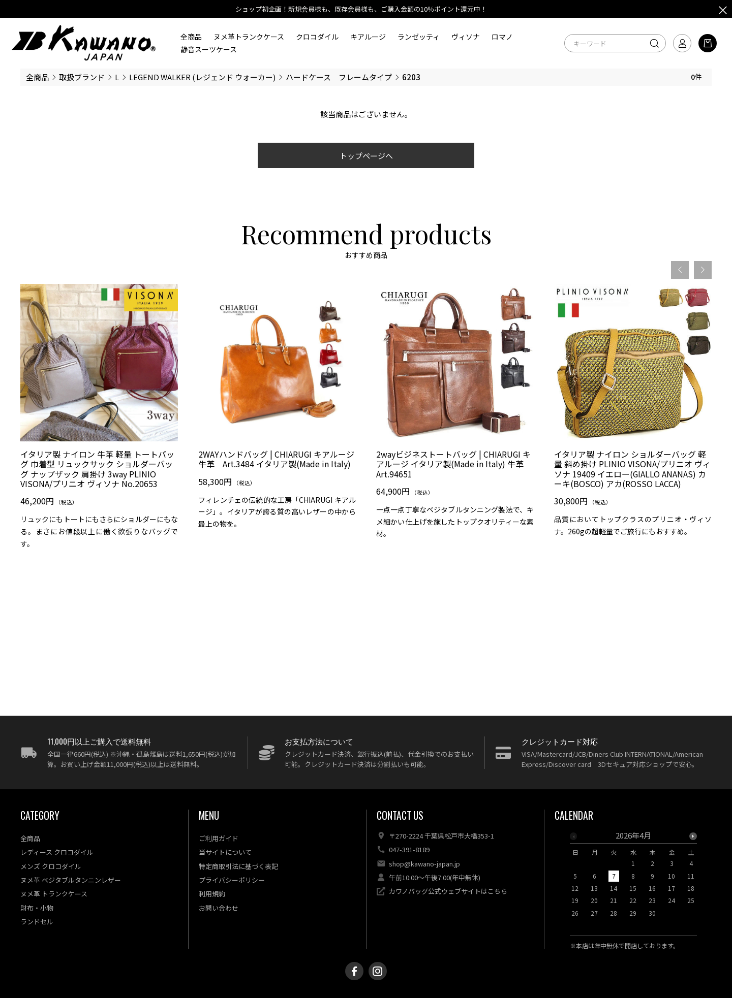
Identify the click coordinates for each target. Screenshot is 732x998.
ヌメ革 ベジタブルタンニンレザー (70, 880)
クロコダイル (317, 36)
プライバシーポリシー (232, 880)
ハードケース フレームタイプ (339, 77)
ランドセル (36, 921)
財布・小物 (36, 908)
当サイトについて (225, 852)
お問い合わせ (218, 908)
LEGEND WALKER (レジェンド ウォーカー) (202, 77)
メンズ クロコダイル (50, 866)
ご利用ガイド (218, 838)
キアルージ (368, 36)
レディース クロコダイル (57, 852)
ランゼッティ (419, 36)
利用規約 (212, 893)
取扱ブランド (82, 77)
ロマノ (502, 36)
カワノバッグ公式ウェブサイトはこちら (448, 891)
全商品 (191, 36)
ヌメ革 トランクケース (53, 893)
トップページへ (366, 155)
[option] (99, 420)
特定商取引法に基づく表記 (238, 866)
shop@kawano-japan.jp (424, 863)
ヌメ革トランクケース (249, 36)
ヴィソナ (465, 36)
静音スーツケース (208, 49)
